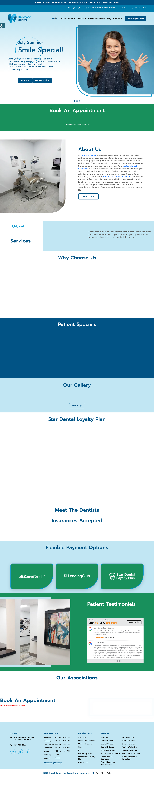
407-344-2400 (140, 8)
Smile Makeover (108, 750)
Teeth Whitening (129, 747)
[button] (74, 98)
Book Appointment (136, 18)
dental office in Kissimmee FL (117, 176)
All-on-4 (104, 737)
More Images (77, 405)
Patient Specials (85, 753)
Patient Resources (95, 18)
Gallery (81, 747)
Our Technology (85, 744)
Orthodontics (128, 737)
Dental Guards (128, 741)
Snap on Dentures (130, 750)
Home (63, 18)
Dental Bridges (107, 747)
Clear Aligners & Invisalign (129, 758)
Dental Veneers (108, 744)
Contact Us (117, 18)
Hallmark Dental (88, 155)
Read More (88, 196)
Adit (97, 773)
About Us (82, 737)
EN (53, 18)
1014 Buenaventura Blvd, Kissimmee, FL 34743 (107, 8)
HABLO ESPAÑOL (42, 80)
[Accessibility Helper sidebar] (2, 25)
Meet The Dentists (86, 741)
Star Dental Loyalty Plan (86, 758)
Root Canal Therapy (131, 753)
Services (80, 18)
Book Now (25, 80)
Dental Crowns (128, 744)
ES (57, 18)
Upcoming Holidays (53, 762)
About (70, 18)
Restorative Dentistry (110, 753)
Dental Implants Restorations (108, 763)
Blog (109, 18)
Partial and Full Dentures (107, 758)
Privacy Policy (106, 773)
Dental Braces (107, 741)
